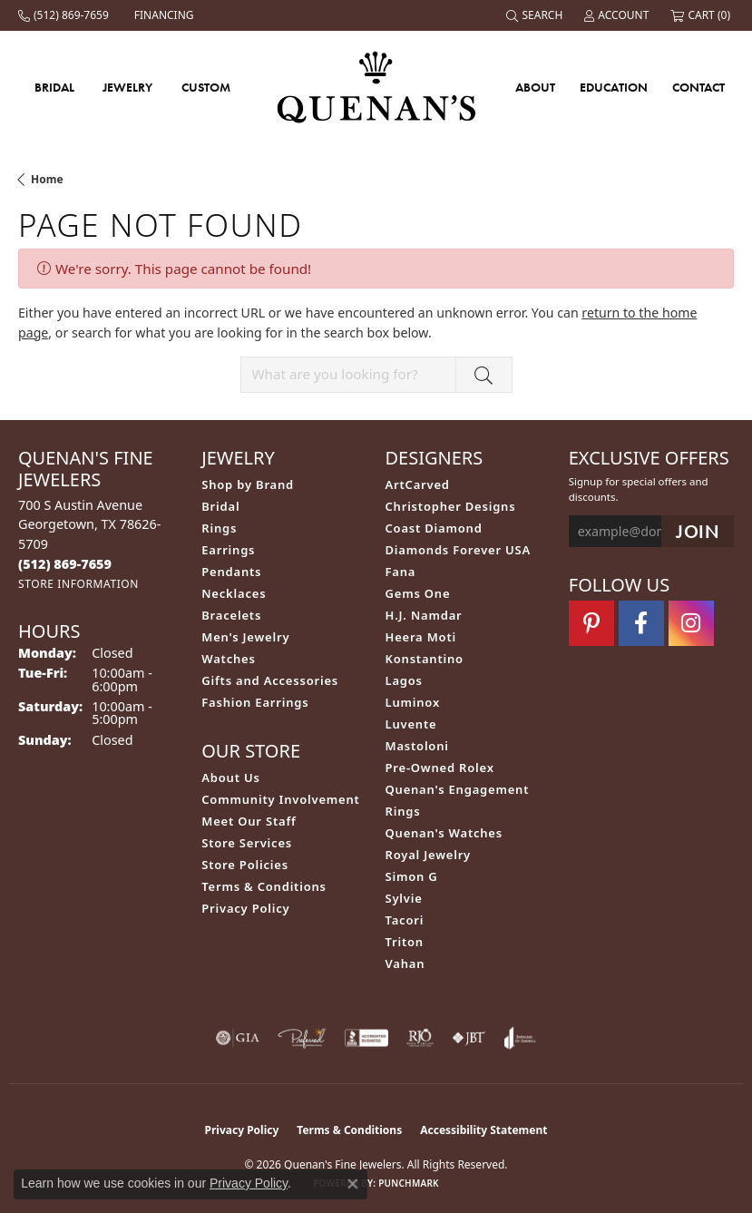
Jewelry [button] (127, 87)
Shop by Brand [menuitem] (247, 484)
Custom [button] (205, 87)
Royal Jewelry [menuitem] (429, 854)
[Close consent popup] (352, 1184)
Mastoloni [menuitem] (417, 746)
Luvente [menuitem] (411, 724)
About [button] (535, 87)
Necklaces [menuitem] (233, 593)
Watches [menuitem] (228, 659)
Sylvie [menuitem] (404, 898)
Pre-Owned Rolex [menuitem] (440, 767)
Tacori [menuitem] (405, 920)
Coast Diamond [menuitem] (434, 528)
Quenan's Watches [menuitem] (444, 833)
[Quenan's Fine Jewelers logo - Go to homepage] (376, 86)
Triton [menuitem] (405, 942)
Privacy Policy (245, 908)
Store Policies (244, 864)
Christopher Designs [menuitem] (451, 506)
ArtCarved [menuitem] (418, 484)
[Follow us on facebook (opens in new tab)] (641, 623)
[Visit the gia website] (237, 1038)
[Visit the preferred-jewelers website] (302, 1038)
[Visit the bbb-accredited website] (366, 1038)
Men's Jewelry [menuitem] (245, 637)
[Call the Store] (65, 563)
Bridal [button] (54, 87)
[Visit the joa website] (520, 1038)
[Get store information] (78, 584)
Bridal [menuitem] (220, 506)
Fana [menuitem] (401, 571)
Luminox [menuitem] (413, 702)
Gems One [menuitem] (418, 593)
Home (47, 179)
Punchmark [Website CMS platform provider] (408, 1183)
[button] (536, 15)
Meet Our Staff (248, 821)
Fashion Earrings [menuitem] (254, 702)
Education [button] (614, 87)
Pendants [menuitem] (231, 571)
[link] (65, 15)
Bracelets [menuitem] (231, 615)
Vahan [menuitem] (405, 963)
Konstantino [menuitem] (425, 659)
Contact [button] (698, 87)
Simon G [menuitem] (412, 876)
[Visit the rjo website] (420, 1038)
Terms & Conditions (264, 886)
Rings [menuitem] (219, 528)
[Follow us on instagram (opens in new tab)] (691, 623)
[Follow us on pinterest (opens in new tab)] (591, 623)
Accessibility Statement (483, 1130)
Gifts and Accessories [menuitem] (269, 680)
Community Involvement (280, 799)
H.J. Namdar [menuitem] (424, 615)
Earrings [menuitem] (228, 550)
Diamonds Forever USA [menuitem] (459, 550)
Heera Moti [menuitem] (421, 637)
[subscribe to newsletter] (697, 531)
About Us (230, 777)
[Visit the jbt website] (469, 1038)
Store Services (246, 843)
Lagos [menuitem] (404, 680)
